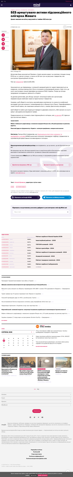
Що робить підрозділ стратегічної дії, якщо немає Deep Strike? (26, 372)
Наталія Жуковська (20, 182)
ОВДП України (5, 234)
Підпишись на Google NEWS (25, 197)
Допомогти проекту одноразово (57, 165)
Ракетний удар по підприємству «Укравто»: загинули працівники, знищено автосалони (37, 128)
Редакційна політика (36, 449)
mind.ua (56, 430)
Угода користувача (36, 454)
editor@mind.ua (20, 172)
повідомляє (19, 82)
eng (5, 1)
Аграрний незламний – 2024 (45, 256)
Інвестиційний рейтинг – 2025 (46, 240)
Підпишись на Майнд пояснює (57, 197)
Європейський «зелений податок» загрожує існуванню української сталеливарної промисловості (34, 309)
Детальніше (34, 475)
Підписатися (69, 1)
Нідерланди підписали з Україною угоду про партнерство (20, 305)
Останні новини (6, 277)
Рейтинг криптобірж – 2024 (45, 248)
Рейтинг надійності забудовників (47, 264)
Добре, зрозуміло (42, 475)
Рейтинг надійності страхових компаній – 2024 (51, 252)
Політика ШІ (36, 451)
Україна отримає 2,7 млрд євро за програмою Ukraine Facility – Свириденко (25, 317)
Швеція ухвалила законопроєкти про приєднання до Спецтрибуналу (24, 284)
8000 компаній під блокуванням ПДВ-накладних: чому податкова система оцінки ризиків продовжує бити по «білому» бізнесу (43, 375)
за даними (58, 115)
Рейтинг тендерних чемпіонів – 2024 (48, 260)
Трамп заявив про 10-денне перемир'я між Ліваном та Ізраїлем (21, 293)
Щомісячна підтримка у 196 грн (25, 165)
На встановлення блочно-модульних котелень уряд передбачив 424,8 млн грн (26, 301)
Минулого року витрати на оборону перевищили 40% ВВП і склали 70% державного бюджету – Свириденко (36, 288)
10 (4, 340)
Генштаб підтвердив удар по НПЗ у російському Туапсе (19, 297)
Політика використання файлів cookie (36, 458)
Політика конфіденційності (36, 456)
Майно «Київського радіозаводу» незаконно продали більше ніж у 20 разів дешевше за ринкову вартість (34, 313)
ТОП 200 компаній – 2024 (44, 244)
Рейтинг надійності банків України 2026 (49, 236)
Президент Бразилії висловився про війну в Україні (17, 280)
